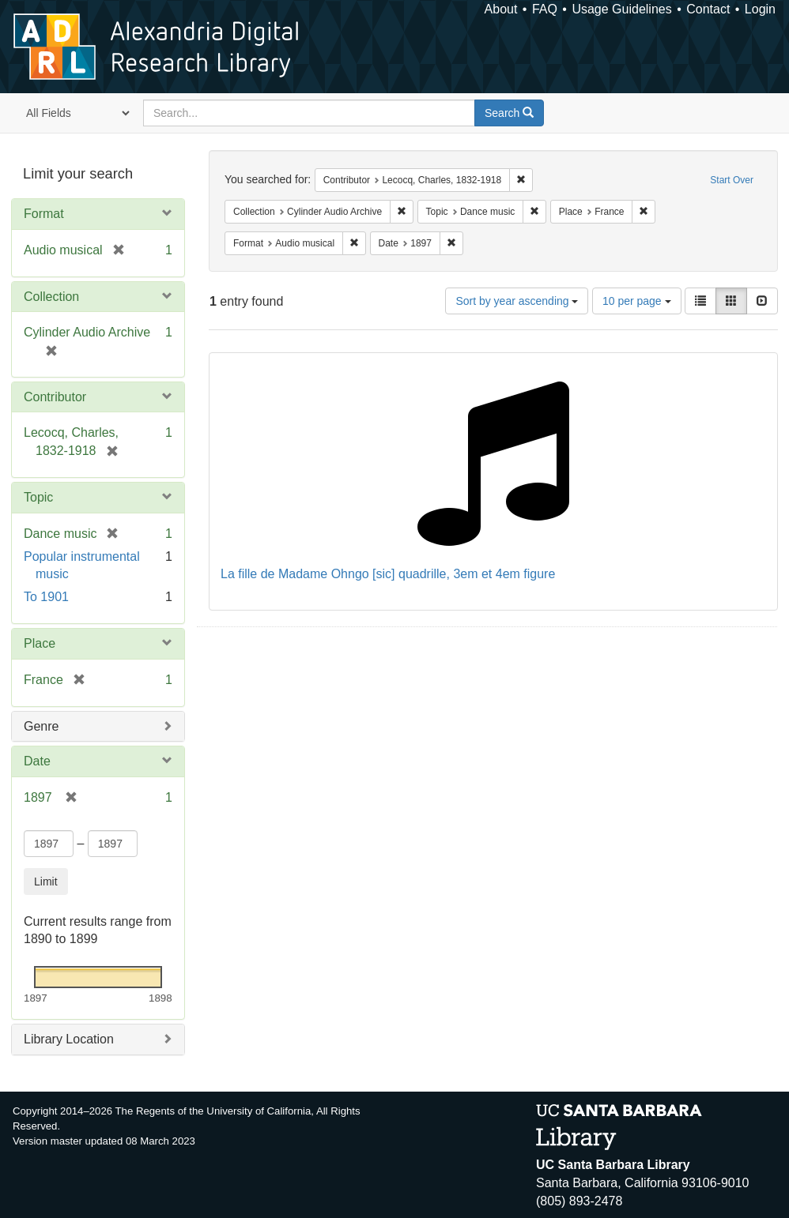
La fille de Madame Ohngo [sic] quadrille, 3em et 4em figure (388, 574)
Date (37, 761)
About (501, 9)
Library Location (69, 1039)
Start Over (731, 180)
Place (39, 643)
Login (760, 9)
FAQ (544, 9)
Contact (708, 9)
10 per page (636, 301)
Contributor (55, 397)
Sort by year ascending (516, 301)
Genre (41, 726)
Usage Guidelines (621, 9)
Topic (38, 497)
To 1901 (46, 596)
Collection (51, 296)
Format (44, 213)
